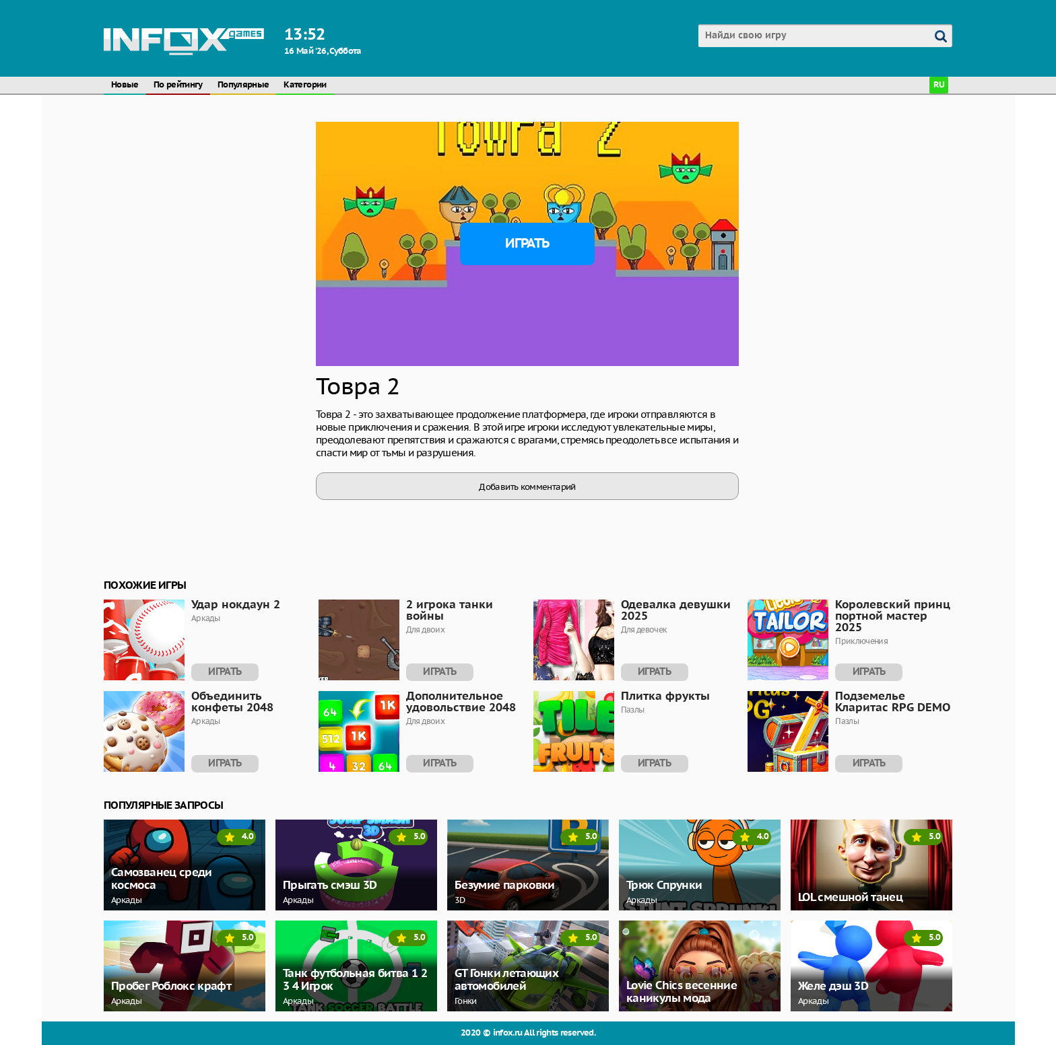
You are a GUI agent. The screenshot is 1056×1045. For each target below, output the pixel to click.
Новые (125, 85)
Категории (305, 85)
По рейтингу (178, 85)
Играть (527, 244)
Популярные (243, 85)
